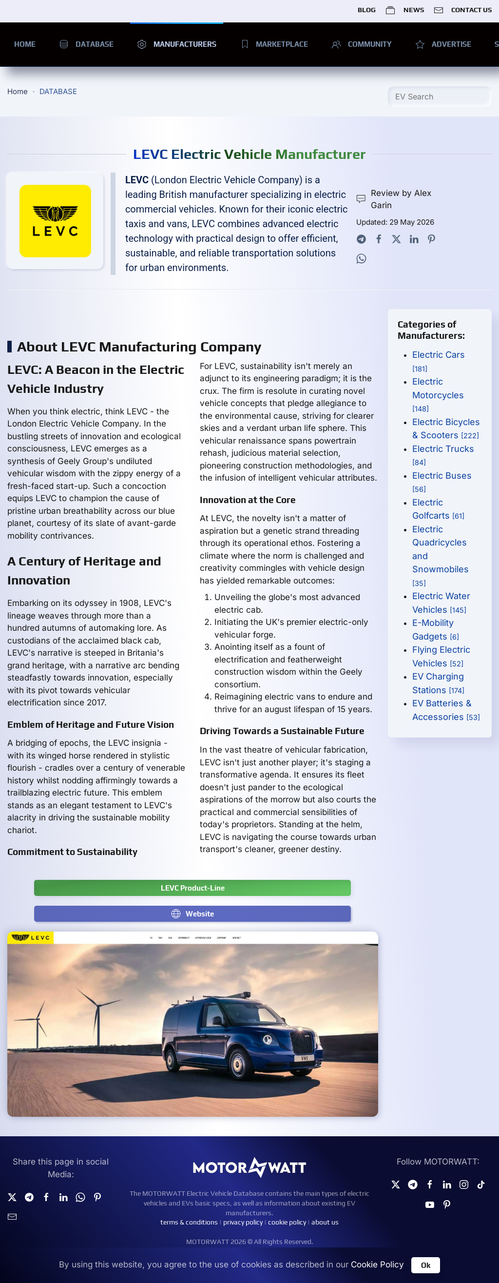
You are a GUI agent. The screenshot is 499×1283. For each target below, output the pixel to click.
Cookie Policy (377, 1264)
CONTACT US (463, 10)
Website (192, 913)
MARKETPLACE (274, 44)
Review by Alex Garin (393, 199)
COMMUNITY (361, 44)
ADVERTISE (443, 44)
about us (325, 1222)
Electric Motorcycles (438, 394)
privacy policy (243, 1222)
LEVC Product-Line (193, 888)
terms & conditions (189, 1222)
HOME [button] (25, 44)
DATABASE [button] (86, 44)
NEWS (404, 10)
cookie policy (287, 1222)
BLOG (367, 10)
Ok (425, 1265)
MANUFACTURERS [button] (176, 44)
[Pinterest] (447, 1203)
